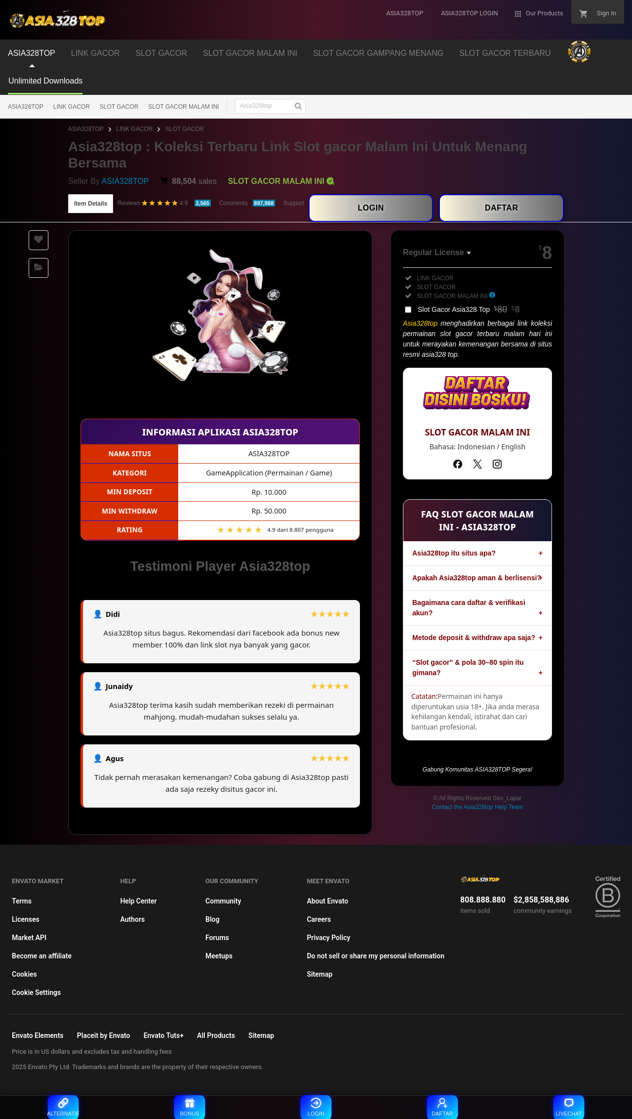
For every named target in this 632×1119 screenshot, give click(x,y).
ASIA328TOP (25, 106)
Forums (217, 938)
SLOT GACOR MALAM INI (183, 106)
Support (293, 203)
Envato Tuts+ (164, 1035)
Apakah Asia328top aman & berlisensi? (476, 578)
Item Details (90, 203)
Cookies (24, 974)
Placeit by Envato (103, 1035)
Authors (132, 919)
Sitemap (319, 974)
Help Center (138, 901)
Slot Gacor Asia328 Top (469, 309)
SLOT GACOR (119, 106)
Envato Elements (38, 1035)
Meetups (219, 956)
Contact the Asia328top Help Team (477, 807)
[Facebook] (458, 464)
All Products (216, 1035)
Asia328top (420, 323)
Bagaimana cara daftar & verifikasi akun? (468, 608)
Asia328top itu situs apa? (454, 553)
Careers (319, 919)
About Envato (327, 901)
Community (223, 901)
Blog (212, 919)
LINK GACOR (71, 106)
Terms (22, 901)
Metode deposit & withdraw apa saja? (473, 638)
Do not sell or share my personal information (375, 956)
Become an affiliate (42, 956)
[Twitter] (477, 464)
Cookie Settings (36, 992)
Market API (29, 938)
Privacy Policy (328, 938)
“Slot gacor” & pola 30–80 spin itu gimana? (468, 667)
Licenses (26, 919)
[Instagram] (497, 464)
